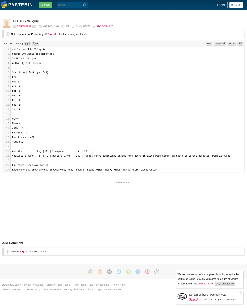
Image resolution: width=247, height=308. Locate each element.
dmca (90, 289)
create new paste (11, 284)
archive (51, 284)
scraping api (102, 284)
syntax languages (33, 284)
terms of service (52, 289)
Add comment (105, 26)
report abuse (104, 289)
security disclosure (74, 289)
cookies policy (32, 289)
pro (124, 284)
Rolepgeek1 (24, 26)
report (232, 43)
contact (118, 289)
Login (221, 5)
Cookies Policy (205, 283)
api (91, 284)
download (220, 43)
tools (67, 284)
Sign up (236, 5)
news (116, 284)
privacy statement (11, 289)
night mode (80, 284)
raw (209, 43)
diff (240, 43)
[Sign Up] (182, 296)
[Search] (84, 5)
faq (60, 284)
